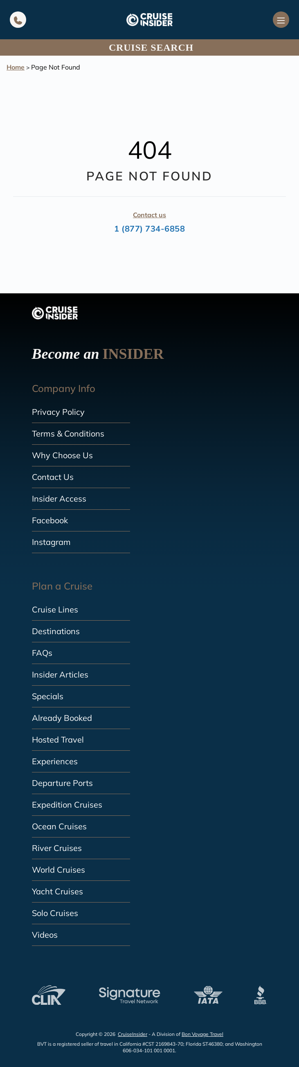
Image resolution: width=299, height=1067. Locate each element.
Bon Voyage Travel (202, 1034)
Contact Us (53, 477)
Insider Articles (60, 674)
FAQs (42, 653)
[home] (149, 19)
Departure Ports (62, 783)
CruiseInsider (132, 1034)
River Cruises (57, 848)
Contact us (149, 215)
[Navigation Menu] (281, 19)
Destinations (56, 631)
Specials (47, 696)
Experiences (55, 761)
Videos (45, 935)
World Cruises (58, 869)
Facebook (50, 520)
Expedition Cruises (67, 804)
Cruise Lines (55, 609)
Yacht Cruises (57, 891)
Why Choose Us (62, 455)
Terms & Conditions (68, 433)
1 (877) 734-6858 (149, 228)
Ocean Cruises (59, 826)
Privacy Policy (58, 412)
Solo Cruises (55, 913)
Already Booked (62, 718)
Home (16, 67)
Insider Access (59, 498)
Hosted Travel (58, 739)
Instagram (51, 542)
